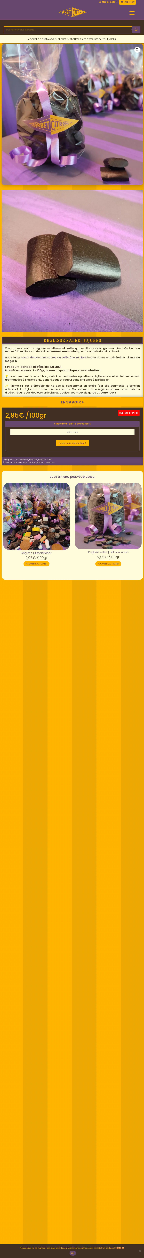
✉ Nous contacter (19, 1195)
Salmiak (18, 462)
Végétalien (28, 462)
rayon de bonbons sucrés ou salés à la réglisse (53, 357)
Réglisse (63, 39)
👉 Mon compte (107, 2)
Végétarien (39, 462)
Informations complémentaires (49, 611)
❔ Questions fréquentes (24, 1213)
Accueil (32, 39)
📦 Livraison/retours (20, 1222)
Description (15, 611)
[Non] (140, 1251)
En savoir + (72, 402)
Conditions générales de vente (108, 1242)
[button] (137, 50)
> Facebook (77, 1156)
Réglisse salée (78, 39)
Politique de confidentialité (36, 1242)
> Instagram (78, 1165)
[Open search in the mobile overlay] (72, 29)
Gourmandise (48, 39)
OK (72, 1253)
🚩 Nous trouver (17, 1156)
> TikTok (75, 1174)
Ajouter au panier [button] (36, 563)
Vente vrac (50, 462)
